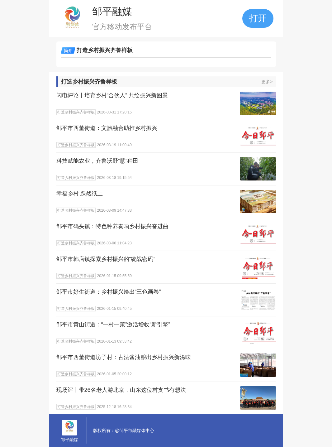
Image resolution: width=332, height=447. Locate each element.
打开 (258, 18)
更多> (267, 81)
